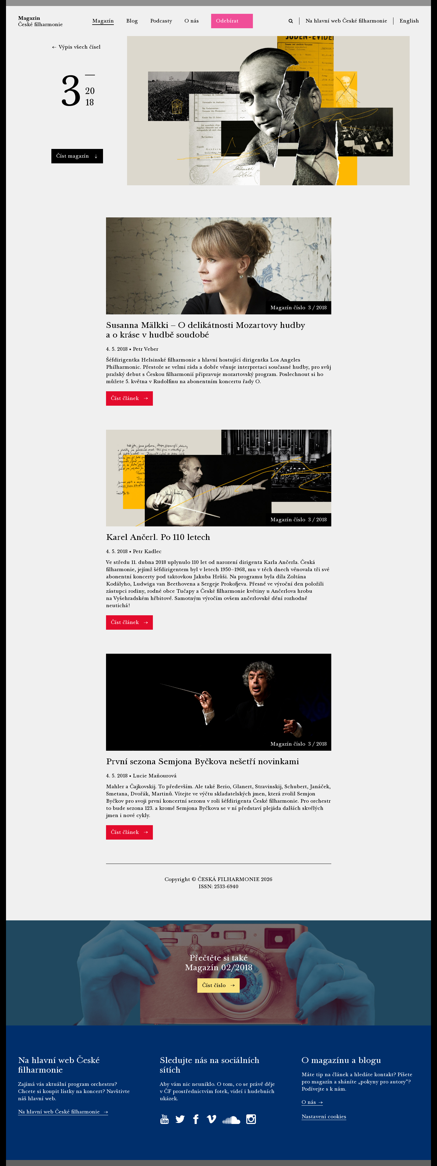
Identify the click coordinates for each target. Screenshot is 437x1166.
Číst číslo (218, 985)
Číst (76, 156)
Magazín (103, 21)
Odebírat (227, 21)
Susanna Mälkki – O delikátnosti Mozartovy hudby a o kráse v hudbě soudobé (205, 330)
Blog (132, 21)
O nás (191, 21)
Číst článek (129, 398)
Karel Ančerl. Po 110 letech (158, 537)
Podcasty (161, 21)
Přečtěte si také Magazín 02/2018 (218, 963)
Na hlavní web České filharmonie (346, 21)
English (409, 21)
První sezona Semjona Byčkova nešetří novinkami (202, 761)
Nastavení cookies (324, 1116)
